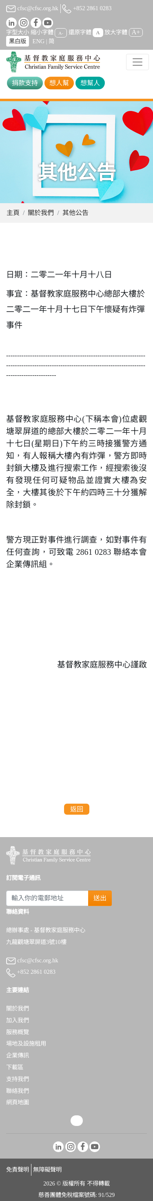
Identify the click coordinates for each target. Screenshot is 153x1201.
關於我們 (41, 212)
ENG (39, 41)
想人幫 (59, 83)
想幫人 (90, 83)
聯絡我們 (17, 1091)
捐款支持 (25, 83)
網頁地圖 (17, 1102)
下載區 (14, 1067)
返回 (76, 809)
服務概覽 (17, 1032)
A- (60, 32)
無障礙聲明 (47, 1169)
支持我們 (17, 1079)
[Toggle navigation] (137, 62)
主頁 (13, 212)
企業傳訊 (17, 1055)
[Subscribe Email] (47, 898)
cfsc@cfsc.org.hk (32, 8)
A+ (136, 32)
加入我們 (17, 1020)
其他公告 (75, 212)
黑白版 (17, 41)
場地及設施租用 (26, 1043)
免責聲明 (17, 1169)
